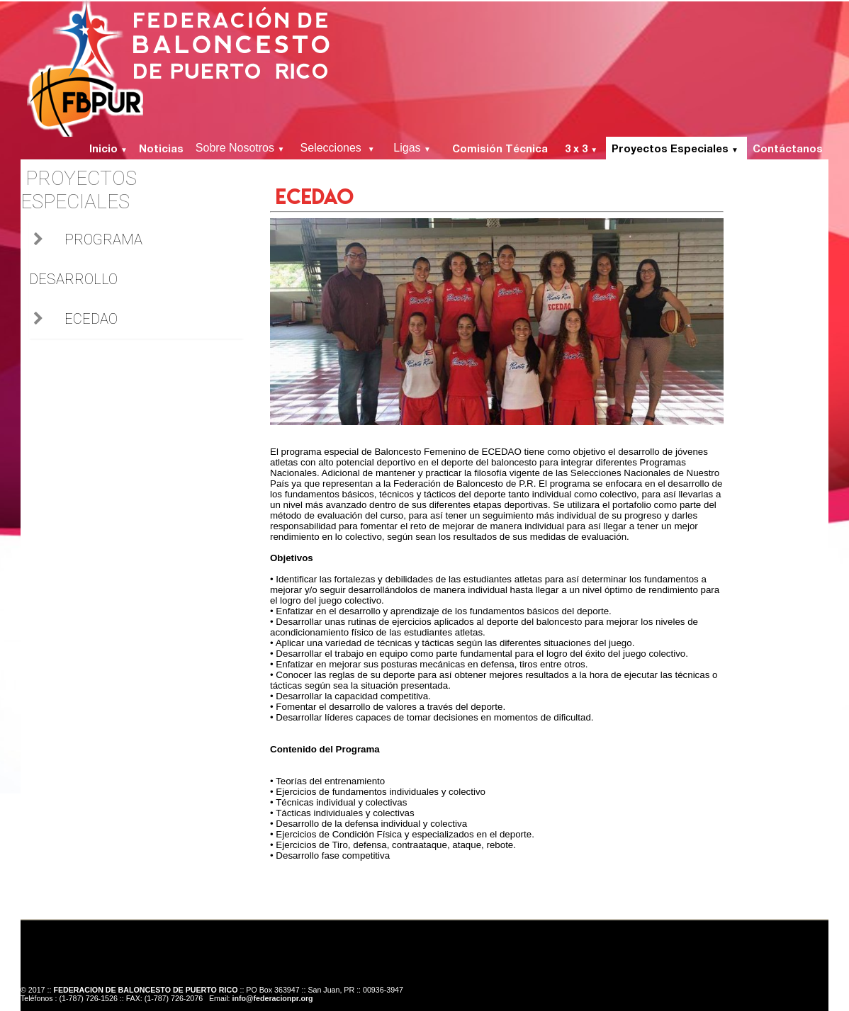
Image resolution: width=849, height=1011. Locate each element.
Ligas (416, 148)
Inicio (107, 148)
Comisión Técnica (502, 148)
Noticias (161, 148)
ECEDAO (91, 318)
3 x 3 (582, 148)
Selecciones (341, 148)
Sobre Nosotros (241, 148)
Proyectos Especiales (676, 148)
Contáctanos (787, 148)
